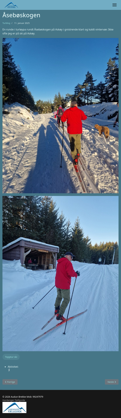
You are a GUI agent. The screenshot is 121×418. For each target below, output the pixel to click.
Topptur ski (11, 356)
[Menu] (114, 5)
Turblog (6, 23)
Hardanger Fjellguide (13, 400)
